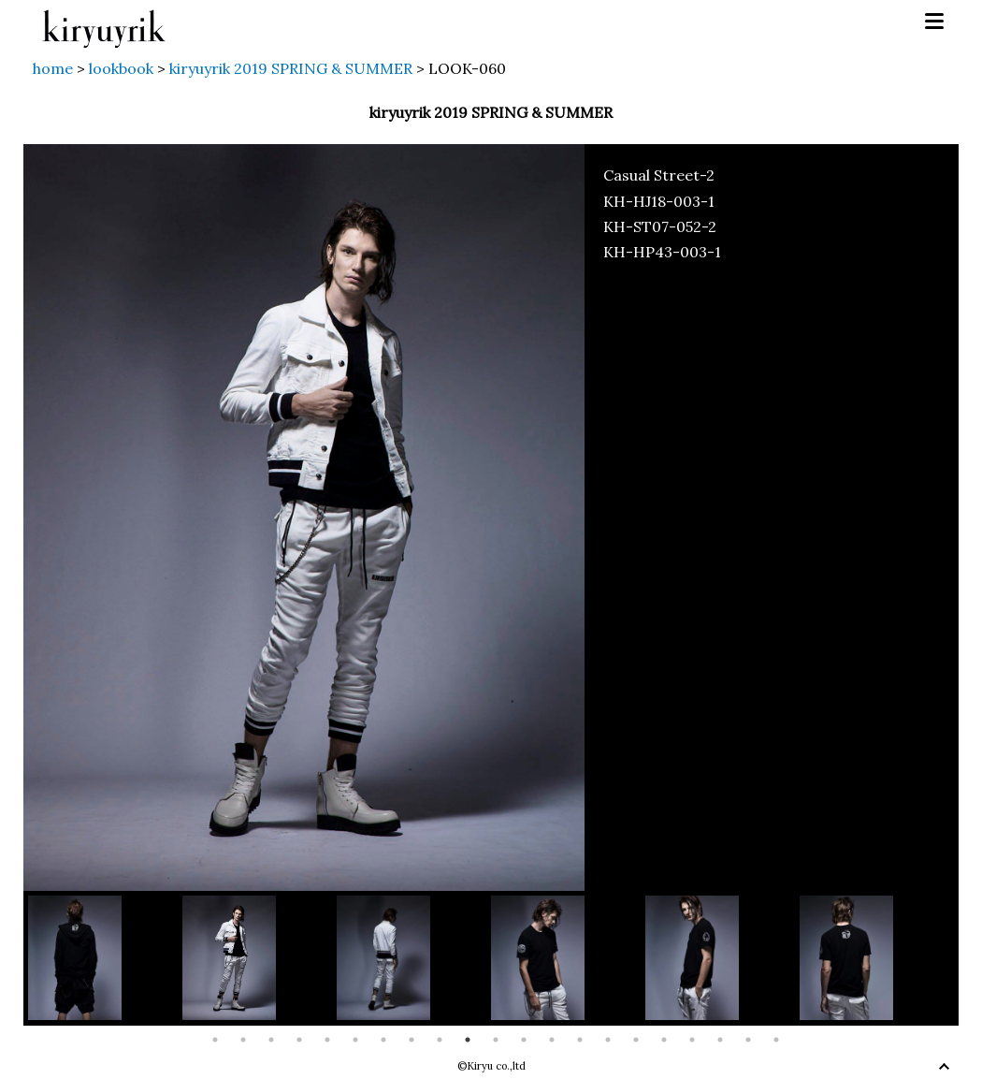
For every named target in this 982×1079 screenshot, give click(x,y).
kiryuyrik (104, 22)
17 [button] (664, 1039)
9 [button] (439, 1039)
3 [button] (271, 1039)
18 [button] (692, 1039)
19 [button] (720, 1039)
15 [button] (608, 1039)
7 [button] (383, 1039)
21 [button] (776, 1039)
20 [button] (748, 1039)
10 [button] (467, 1039)
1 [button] (215, 1039)
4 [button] (299, 1039)
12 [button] (523, 1039)
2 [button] (243, 1039)
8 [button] (411, 1039)
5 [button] (327, 1039)
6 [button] (355, 1039)
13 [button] (551, 1039)
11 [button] (495, 1039)
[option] (105, 958)
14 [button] (579, 1039)
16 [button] (636, 1039)
